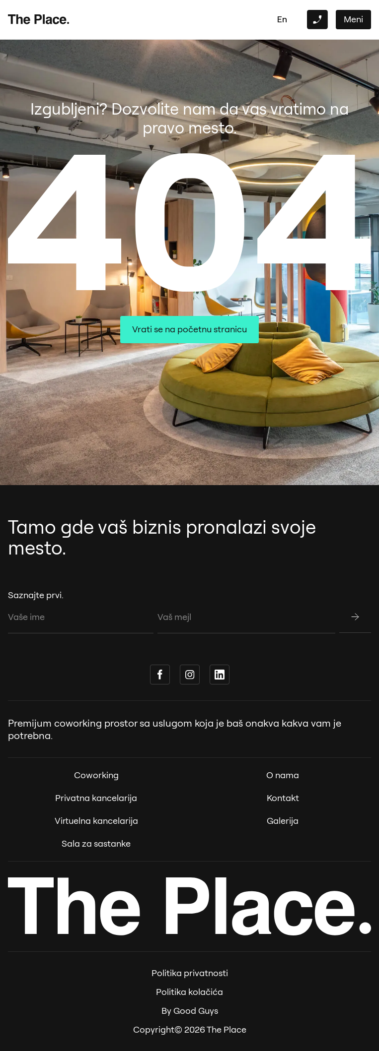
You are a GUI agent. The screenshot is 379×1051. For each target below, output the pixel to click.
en (282, 19)
